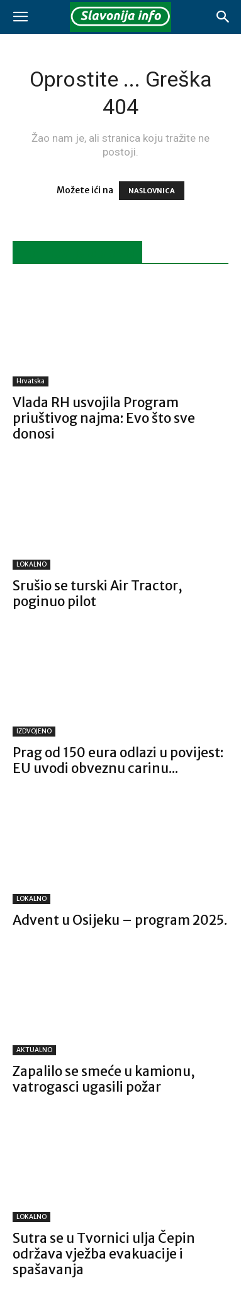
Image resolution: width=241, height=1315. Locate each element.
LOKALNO (31, 564)
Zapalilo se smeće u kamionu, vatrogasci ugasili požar (104, 1079)
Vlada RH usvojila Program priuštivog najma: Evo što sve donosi (104, 418)
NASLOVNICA (151, 190)
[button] (20, 17)
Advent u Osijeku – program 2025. (120, 920)
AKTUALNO (34, 1050)
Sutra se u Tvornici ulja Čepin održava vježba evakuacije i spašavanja (104, 1254)
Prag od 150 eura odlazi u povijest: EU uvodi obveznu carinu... (118, 760)
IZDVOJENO (34, 731)
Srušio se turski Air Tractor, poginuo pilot (97, 593)
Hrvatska (30, 381)
